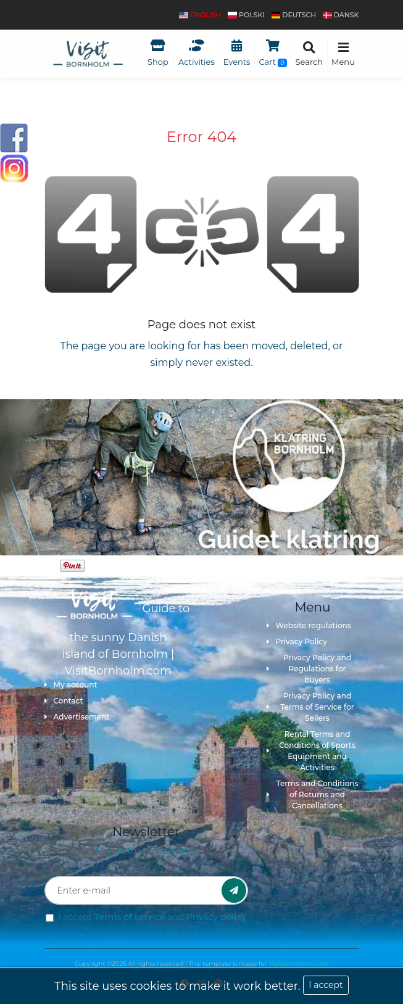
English (200, 14)
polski (246, 14)
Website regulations (309, 625)
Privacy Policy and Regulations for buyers (309, 668)
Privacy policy (216, 917)
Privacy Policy (297, 641)
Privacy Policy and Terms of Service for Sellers (310, 707)
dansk (341, 14)
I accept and (152, 917)
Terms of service (129, 917)
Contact (63, 700)
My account (71, 684)
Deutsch (294, 14)
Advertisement (77, 716)
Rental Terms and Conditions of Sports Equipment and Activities (311, 750)
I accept (326, 984)
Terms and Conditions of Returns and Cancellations (313, 794)
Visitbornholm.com (298, 964)
